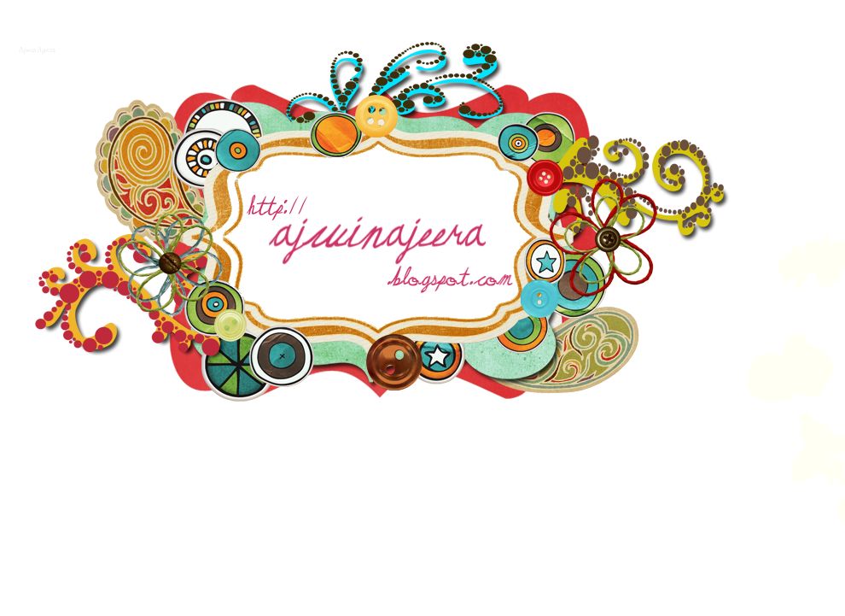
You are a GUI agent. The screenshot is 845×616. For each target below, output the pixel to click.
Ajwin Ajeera (35, 48)
